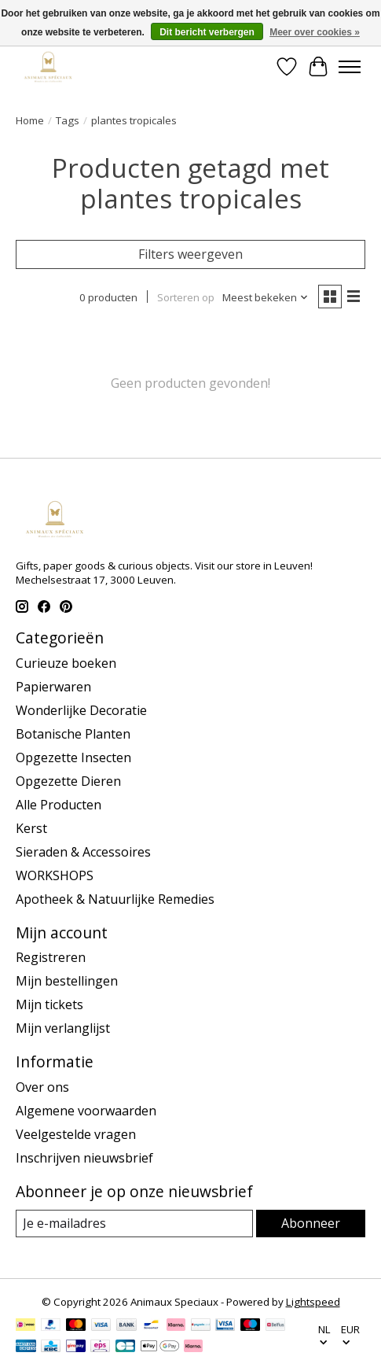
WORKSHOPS (54, 875)
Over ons (42, 1087)
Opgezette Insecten (73, 757)
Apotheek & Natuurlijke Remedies (115, 899)
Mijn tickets (49, 1004)
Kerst (31, 828)
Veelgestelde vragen (76, 1134)
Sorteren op (185, 297)
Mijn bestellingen (67, 981)
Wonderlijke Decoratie (81, 710)
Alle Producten (58, 804)
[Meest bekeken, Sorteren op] (265, 297)
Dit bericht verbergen (207, 32)
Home (30, 120)
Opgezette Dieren (68, 781)
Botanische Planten (73, 734)
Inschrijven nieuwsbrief (84, 1157)
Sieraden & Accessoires (83, 852)
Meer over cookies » (314, 32)
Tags (67, 120)
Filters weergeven (190, 254)
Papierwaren (53, 686)
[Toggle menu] (349, 67)
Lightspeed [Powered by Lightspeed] (313, 1302)
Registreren (51, 957)
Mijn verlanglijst (63, 1028)
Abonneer (310, 1223)
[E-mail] (134, 1223)
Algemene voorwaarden (86, 1110)
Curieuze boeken (66, 663)
